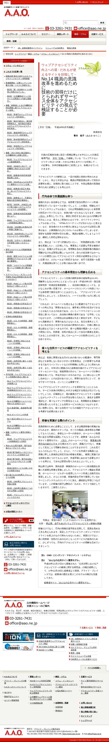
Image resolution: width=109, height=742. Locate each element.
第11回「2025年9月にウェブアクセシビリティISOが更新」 (20, 235)
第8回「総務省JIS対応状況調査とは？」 (19, 215)
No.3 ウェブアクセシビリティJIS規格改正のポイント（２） (19, 395)
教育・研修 (75, 653)
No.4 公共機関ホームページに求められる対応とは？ (19, 402)
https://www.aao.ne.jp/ (71, 734)
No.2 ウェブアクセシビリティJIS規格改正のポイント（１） (19, 389)
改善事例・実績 (61, 703)
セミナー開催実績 (11, 700)
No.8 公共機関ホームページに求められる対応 (19, 427)
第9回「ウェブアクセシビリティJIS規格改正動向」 (19, 221)
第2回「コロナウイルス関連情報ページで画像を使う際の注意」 (19, 267)
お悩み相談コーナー (14, 511)
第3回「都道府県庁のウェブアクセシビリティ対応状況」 (19, 134)
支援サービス (87, 628)
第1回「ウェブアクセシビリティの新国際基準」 (19, 160)
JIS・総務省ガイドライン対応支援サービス (84, 640)
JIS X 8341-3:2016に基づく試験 (51, 647)
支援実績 (59, 707)
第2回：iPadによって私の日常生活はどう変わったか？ (19, 285)
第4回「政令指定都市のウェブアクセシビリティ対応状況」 (19, 140)
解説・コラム (33, 54)
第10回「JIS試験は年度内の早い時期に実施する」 (19, 228)
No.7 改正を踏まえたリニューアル (19, 420)
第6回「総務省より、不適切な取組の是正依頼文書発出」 (19, 199)
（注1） (42, 216)
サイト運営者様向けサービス (92, 682)
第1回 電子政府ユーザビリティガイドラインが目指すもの (20, 453)
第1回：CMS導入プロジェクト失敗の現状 (20, 483)
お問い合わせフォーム (15, 573)
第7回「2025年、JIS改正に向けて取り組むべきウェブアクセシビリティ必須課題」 (19, 206)
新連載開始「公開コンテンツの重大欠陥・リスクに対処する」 (19, 84)
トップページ (20, 54)
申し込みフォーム (13, 537)
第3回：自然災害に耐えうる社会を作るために (19, 362)
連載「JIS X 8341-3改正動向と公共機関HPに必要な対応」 (18, 154)
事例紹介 (59, 711)
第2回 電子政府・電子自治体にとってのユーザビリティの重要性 (20, 461)
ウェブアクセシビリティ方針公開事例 (41, 692)
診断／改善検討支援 (79, 644)
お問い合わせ (82, 2)
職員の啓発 (71, 48)
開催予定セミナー (11, 697)
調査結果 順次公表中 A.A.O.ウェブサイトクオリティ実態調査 (19, 77)
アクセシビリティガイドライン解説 (18, 504)
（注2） (64, 440)
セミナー (8, 692)
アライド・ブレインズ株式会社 (47, 729)
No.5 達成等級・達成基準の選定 (19, 409)
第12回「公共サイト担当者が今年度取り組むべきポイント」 (19, 242)
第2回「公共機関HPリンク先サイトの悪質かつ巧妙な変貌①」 (19, 98)
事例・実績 (101, 628)
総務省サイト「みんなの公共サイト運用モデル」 (67, 582)
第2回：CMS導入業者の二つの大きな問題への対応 (20, 489)
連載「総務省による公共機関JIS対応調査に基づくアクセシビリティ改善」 (19, 107)
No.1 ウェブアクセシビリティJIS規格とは (19, 382)
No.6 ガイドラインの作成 (17, 415)
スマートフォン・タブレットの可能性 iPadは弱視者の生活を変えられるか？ (19, 276)
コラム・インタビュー (50, 54)
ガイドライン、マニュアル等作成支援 (84, 648)
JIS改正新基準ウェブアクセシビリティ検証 (51, 642)
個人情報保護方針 (88, 707)
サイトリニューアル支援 (81, 656)
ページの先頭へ (94, 668)
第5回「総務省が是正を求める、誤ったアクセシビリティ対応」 (19, 191)
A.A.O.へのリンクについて (15, 687)
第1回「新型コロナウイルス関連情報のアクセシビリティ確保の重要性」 (19, 258)
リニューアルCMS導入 (54, 48)
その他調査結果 (36, 703)
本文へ (6, 2)
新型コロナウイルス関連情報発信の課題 (19, 251)
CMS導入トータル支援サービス (84, 659)
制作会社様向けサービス (91, 687)
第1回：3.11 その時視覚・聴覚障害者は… (20, 322)
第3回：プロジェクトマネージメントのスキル (19, 496)
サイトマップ (97, 2)
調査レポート (35, 677)
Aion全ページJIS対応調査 (40, 681)
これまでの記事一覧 (14, 72)
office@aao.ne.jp (94, 734)
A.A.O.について (10, 677)
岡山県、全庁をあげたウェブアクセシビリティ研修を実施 (73, 523)
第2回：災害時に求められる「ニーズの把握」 (18, 342)
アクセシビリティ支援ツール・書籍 (92, 692)
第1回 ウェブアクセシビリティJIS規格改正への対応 (19, 440)
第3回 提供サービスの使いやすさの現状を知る (20, 469)
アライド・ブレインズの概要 (15, 682)
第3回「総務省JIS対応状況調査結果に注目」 (19, 176)
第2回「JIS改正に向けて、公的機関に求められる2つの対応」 (19, 168)
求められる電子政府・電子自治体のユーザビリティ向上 (19, 447)
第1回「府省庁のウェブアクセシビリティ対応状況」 (19, 115)
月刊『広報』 (59, 158)
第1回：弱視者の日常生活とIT (19, 304)
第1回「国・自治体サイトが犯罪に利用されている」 (19, 90)
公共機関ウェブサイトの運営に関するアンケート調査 (41, 698)
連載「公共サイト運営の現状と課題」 (19, 433)
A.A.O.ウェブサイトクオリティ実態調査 (41, 685)
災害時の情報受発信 (14, 316)
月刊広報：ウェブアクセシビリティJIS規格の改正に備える (19, 375)
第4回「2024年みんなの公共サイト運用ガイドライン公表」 (20, 183)
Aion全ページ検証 (45, 650)
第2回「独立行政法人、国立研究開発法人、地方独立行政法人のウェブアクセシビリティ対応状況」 (19, 125)
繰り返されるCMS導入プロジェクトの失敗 (19, 476)
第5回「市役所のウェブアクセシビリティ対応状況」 (19, 147)
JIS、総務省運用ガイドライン (30, 48)
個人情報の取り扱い (89, 712)
